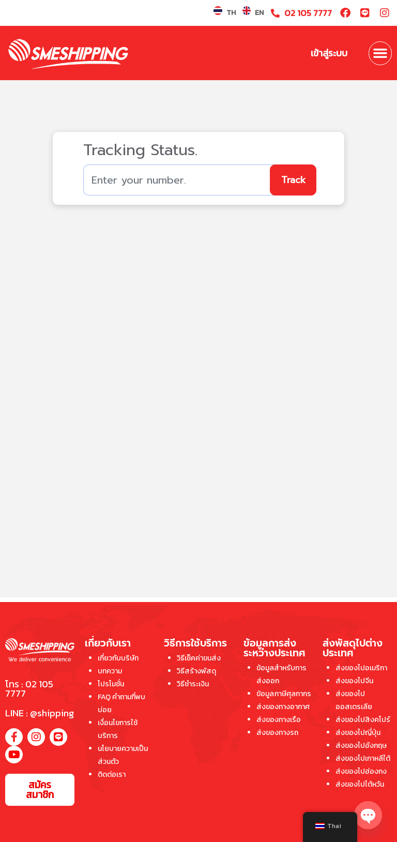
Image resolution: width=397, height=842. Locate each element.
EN (259, 12)
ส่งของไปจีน (354, 680)
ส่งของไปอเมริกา (361, 668)
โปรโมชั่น (111, 684)
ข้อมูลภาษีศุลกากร (283, 693)
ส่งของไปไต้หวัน (359, 784)
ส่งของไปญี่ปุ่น (357, 732)
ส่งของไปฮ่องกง (361, 771)
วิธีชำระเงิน (193, 684)
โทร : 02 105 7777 (29, 688)
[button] (380, 53)
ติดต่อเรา (112, 774)
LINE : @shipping (39, 713)
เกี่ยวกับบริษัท (118, 658)
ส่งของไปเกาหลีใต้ (362, 758)
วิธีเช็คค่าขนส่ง (199, 658)
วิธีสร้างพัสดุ (196, 671)
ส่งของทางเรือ (278, 719)
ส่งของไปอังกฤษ (361, 745)
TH (231, 12)
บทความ (110, 671)
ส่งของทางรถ (277, 732)
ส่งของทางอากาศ (283, 706)
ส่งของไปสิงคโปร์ (362, 719)
